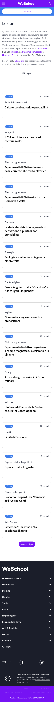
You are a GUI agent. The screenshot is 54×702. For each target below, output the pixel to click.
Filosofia (6, 640)
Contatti (9, 688)
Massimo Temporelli (32, 51)
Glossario (7, 646)
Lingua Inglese (9, 615)
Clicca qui (19, 60)
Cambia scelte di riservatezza (40, 692)
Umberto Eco (8, 55)
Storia (5, 603)
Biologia (6, 590)
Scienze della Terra (11, 621)
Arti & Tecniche (10, 628)
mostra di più (27, 544)
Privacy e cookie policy (13, 692)
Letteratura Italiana (11, 578)
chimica (14, 51)
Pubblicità (27, 688)
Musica (5, 634)
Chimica (6, 597)
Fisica (5, 609)
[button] (3, 3)
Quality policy (45, 688)
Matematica (8, 584)
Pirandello (43, 48)
